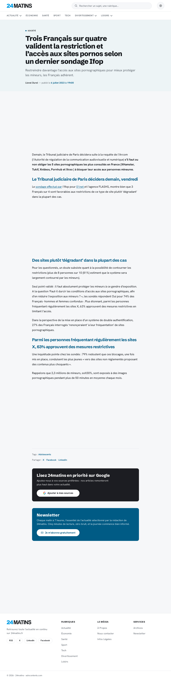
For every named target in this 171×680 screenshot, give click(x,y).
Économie (32, 15)
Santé (45, 15)
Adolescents (44, 454)
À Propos (102, 627)
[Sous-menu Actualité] (20, 15)
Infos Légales (104, 639)
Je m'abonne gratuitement (58, 532)
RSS (11, 640)
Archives (138, 627)
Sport (57, 15)
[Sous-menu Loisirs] (111, 15)
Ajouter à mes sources (58, 493)
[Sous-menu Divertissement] (96, 15)
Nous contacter (105, 633)
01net (80, 186)
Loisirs (105, 15)
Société (32, 31)
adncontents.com (34, 675)
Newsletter (139, 633)
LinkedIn (62, 459)
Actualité (12, 15)
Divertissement (84, 15)
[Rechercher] (114, 6)
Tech (68, 15)
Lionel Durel (31, 82)
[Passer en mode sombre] (160, 5)
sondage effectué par (49, 186)
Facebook (51, 459)
